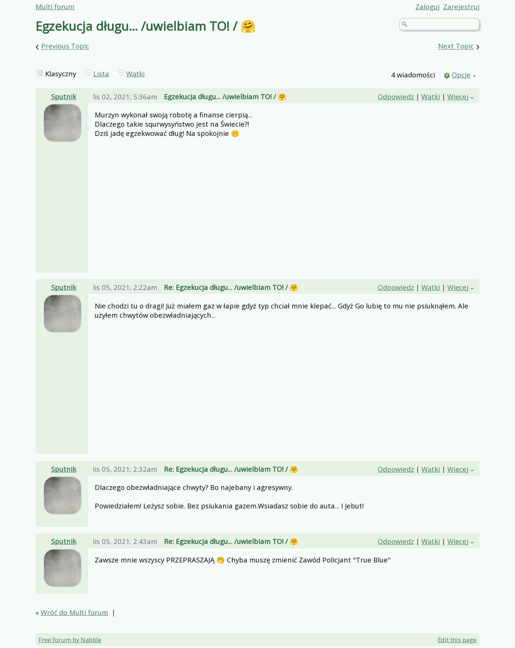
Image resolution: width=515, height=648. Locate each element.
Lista (101, 73)
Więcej (457, 96)
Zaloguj (427, 6)
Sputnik (63, 96)
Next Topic (456, 46)
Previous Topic (65, 46)
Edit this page (457, 639)
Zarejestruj (461, 6)
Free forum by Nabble (69, 639)
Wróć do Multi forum (74, 612)
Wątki (135, 73)
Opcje (461, 74)
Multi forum (55, 6)
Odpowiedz (396, 96)
